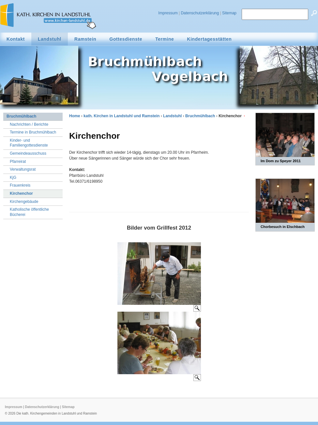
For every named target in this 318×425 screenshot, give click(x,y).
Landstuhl (172, 116)
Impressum (167, 13)
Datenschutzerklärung (200, 13)
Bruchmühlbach (200, 116)
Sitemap (229, 13)
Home (74, 116)
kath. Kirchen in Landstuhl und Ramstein (121, 116)
